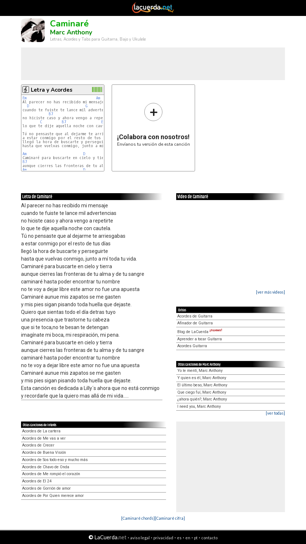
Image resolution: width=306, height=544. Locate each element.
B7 (51, 114)
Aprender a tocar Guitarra (199, 339)
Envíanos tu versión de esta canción (153, 124)
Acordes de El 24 (36, 481)
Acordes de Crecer (38, 445)
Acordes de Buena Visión (44, 452)
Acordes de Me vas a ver (44, 438)
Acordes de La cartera (41, 431)
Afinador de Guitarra (195, 323)
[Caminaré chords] (138, 518)
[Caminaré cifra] (170, 518)
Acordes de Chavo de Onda (45, 467)
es (179, 537)
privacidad (163, 537)
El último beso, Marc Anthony (202, 385)
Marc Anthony (71, 32)
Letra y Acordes (52, 90)
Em (24, 98)
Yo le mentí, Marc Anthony (200, 370)
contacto (209, 537)
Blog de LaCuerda (199, 331)
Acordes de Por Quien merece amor (53, 495)
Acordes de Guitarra (194, 316)
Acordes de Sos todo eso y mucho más (55, 459)
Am (98, 98)
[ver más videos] (270, 292)
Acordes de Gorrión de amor (46, 488)
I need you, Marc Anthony (199, 406)
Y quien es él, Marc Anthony (201, 377)
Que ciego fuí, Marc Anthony (201, 392)
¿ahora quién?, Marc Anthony (202, 399)
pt (196, 537)
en (187, 537)
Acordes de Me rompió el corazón (51, 474)
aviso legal (140, 537)
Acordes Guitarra (192, 346)
